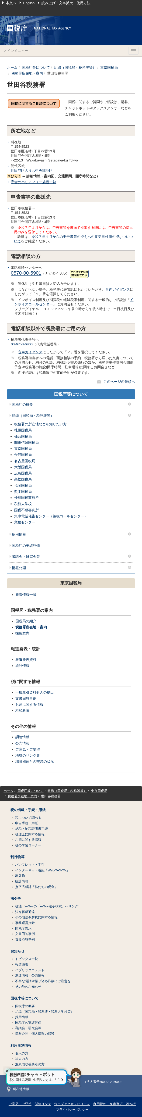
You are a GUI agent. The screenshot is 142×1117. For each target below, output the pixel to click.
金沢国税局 (23, 455)
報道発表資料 (25, 660)
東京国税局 (109, 67)
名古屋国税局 (24, 461)
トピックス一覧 (26, 959)
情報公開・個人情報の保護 (34, 1033)
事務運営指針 (25, 923)
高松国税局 (23, 479)
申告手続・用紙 (26, 823)
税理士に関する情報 (30, 834)
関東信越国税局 (26, 442)
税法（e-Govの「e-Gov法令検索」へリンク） (48, 906)
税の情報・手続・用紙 (27, 810)
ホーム (12, 67)
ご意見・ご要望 (27, 749)
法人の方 (21, 1058)
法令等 (15, 898)
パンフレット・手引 (30, 864)
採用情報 (19, 534)
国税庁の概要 (22, 404)
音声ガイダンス (117, 289)
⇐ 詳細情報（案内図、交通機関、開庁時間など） (53, 176)
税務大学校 (23, 504)
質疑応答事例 (25, 939)
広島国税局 (23, 473)
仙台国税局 (23, 436)
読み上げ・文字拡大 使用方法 (66, 3)
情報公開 (19, 568)
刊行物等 (17, 857)
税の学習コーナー (28, 845)
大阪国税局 (23, 467)
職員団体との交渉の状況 (34, 761)
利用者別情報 (20, 1045)
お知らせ (17, 951)
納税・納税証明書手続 (31, 829)
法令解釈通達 (25, 912)
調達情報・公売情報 (30, 975)
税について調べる (28, 818)
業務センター (24, 522)
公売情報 (22, 743)
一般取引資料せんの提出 (34, 692)
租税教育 (22, 710)
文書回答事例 (25, 698)
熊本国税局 (23, 492)
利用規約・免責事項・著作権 (114, 1104)
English (29, 3)
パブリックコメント (30, 970)
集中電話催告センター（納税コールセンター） (51, 516)
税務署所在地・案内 (27, 73)
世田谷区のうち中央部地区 (32, 170)
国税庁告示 (23, 928)
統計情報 (22, 666)
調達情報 (22, 737)
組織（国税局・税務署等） (75, 67)
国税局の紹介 (25, 621)
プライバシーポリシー (72, 1109)
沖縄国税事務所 (26, 498)
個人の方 (21, 1053)
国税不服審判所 (26, 510)
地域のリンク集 (27, 755)
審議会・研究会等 (26, 556)
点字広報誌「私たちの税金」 (36, 887)
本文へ (11, 3)
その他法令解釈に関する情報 (36, 917)
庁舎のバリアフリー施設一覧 (33, 182)
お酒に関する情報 (29, 704)
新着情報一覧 (25, 595)
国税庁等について (36, 67)
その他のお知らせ (28, 986)
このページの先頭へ (119, 381)
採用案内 (22, 633)
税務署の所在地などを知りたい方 (40, 424)
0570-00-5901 (26, 273)
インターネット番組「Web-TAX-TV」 (42, 870)
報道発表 (21, 964)
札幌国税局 (23, 430)
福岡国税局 (23, 485)
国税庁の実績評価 (26, 546)
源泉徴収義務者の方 (30, 1064)
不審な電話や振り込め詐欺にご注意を (43, 981)
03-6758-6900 (21, 344)
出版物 (20, 875)
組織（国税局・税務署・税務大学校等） (44, 1011)
